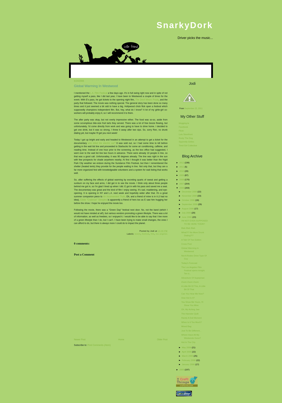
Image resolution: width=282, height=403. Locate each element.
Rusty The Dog (186, 138)
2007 (182, 183)
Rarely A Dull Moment (191, 318)
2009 (182, 175)
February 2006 (189, 360)
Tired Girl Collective (188, 145)
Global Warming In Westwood (96, 86)
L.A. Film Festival (98, 93)
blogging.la (184, 123)
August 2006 (188, 208)
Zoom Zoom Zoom (190, 282)
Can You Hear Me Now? (192, 293)
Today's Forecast (189, 263)
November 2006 (189, 196)
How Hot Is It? (188, 298)
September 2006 (190, 204)
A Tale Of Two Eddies (191, 240)
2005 (182, 369)
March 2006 (188, 356)
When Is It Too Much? (191, 322)
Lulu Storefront (186, 134)
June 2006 (187, 217)
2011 (182, 167)
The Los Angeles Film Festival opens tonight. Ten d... (193, 270)
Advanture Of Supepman (192, 278)
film (152, 234)
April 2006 (187, 352)
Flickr (181, 130)
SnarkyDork (184, 25)
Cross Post (186, 244)
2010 (182, 171)
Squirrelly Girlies (186, 141)
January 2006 (188, 364)
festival (145, 234)
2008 (182, 179)
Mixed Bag (186, 326)
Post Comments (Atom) (99, 345)
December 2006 (189, 191)
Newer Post (79, 339)
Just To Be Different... (191, 330)
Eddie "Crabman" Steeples (93, 200)
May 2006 (187, 347)
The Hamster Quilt (189, 313)
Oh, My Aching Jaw (190, 309)
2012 (182, 162)
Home (121, 339)
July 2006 (186, 213)
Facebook (183, 127)
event (137, 234)
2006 (182, 188)
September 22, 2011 (194, 108)
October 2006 (188, 200)
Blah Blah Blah (188, 228)
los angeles (162, 234)
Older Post (162, 339)
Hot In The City (188, 342)
